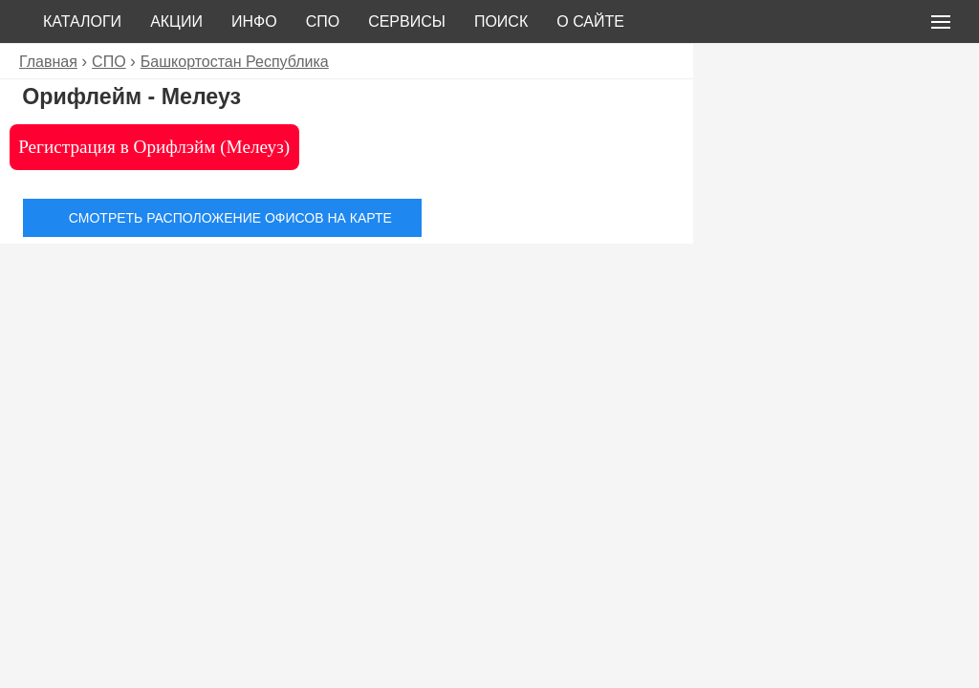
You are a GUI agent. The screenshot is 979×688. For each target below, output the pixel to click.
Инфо (254, 21)
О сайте (590, 21)
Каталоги (82, 21)
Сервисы (407, 21)
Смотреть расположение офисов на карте (230, 218)
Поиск (501, 21)
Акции (176, 21)
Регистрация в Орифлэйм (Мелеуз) (154, 147)
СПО (323, 21)
